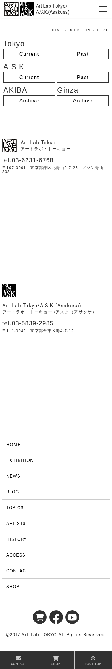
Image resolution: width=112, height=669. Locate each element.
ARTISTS (16, 523)
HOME (56, 29)
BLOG (12, 491)
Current (29, 54)
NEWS (13, 475)
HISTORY (16, 538)
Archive (29, 100)
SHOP (13, 586)
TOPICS (15, 507)
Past (83, 54)
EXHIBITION (79, 29)
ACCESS (16, 554)
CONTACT (17, 570)
